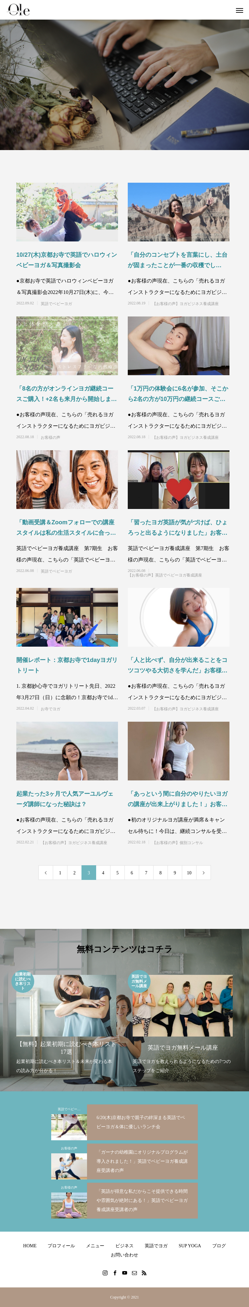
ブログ (219, 1245)
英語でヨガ (156, 1245)
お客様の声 (50, 437)
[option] (66, 1022)
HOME (30, 1245)
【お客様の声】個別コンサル (177, 842)
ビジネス (124, 1245)
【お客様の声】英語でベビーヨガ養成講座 (165, 575)
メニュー (95, 1245)
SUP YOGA (190, 1245)
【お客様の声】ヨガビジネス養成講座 (185, 303)
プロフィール (61, 1245)
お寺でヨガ (50, 709)
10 (189, 872)
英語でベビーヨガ (56, 303)
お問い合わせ (124, 1255)
